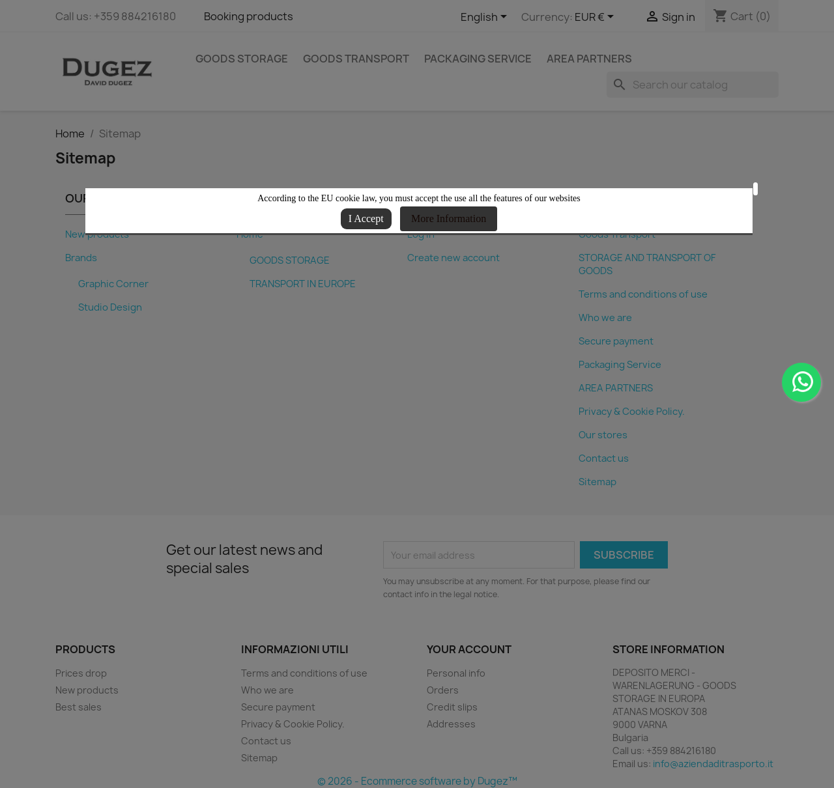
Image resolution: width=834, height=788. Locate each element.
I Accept (366, 218)
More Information (448, 218)
